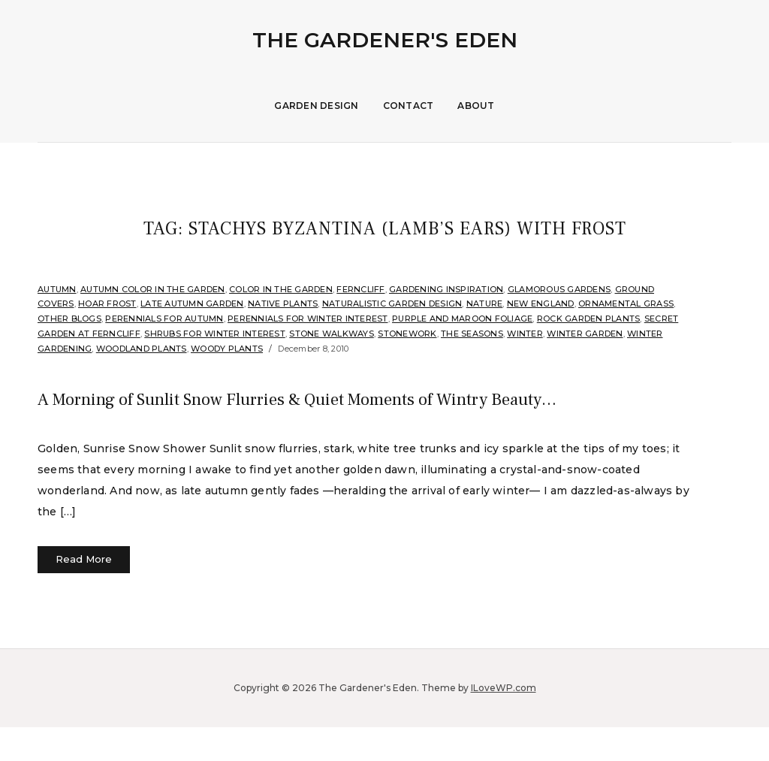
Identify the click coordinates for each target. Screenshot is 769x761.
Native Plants (283, 303)
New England (540, 303)
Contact (408, 105)
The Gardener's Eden (384, 40)
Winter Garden (585, 333)
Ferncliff (360, 289)
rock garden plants (589, 318)
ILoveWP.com (503, 721)
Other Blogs (69, 318)
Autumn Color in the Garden (152, 289)
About (475, 105)
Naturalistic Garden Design (392, 303)
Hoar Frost (107, 303)
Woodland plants (141, 348)
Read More (84, 593)
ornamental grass (626, 303)
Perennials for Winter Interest (308, 318)
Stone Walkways (331, 333)
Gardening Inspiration (446, 289)
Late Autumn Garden (192, 303)
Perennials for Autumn (164, 318)
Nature (484, 303)
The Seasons (472, 333)
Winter (525, 333)
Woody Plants (227, 348)
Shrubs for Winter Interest (214, 333)
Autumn (57, 289)
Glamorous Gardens (559, 289)
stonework (407, 333)
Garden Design (316, 105)
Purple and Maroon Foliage (462, 318)
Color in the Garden (281, 289)
